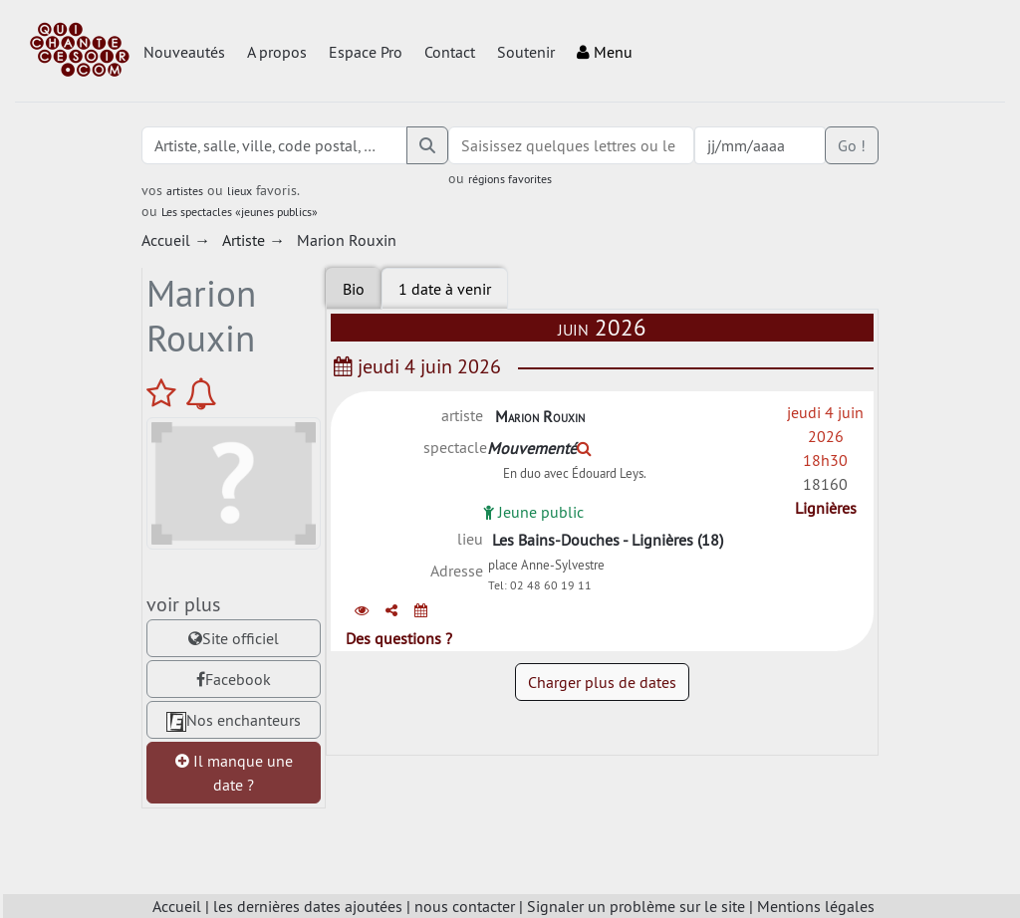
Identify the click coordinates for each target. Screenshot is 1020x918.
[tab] (445, 289)
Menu (605, 52)
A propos (277, 52)
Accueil (176, 906)
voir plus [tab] (183, 603)
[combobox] (571, 145)
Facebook (233, 679)
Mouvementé (539, 448)
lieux (239, 190)
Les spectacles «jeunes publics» (239, 211)
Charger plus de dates (602, 694)
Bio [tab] (354, 289)
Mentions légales (816, 906)
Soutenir (526, 52)
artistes (184, 190)
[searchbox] (571, 145)
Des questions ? (399, 650)
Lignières (826, 508)
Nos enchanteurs (233, 721)
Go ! (852, 145)
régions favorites (510, 178)
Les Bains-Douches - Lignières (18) (607, 544)
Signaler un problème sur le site (636, 906)
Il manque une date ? (234, 773)
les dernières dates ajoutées (307, 906)
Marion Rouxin (540, 416)
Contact (449, 52)
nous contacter (464, 906)
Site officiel (233, 638)
